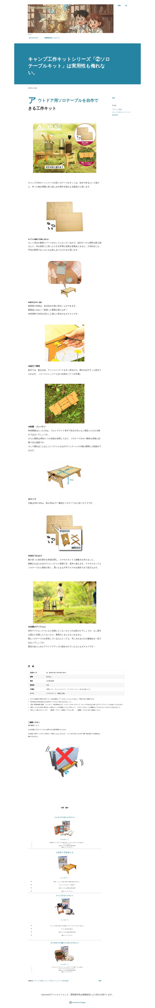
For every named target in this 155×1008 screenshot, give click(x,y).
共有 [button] (113, 98)
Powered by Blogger (77, 1002)
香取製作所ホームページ (51, 38)
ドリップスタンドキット (64, 895)
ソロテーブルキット (65, 852)
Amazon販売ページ (64, 839)
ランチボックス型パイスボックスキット (64, 943)
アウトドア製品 (117, 109)
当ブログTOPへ (32, 38)
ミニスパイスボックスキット (64, 817)
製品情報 (115, 115)
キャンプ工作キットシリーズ (121, 112)
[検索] (119, 5)
